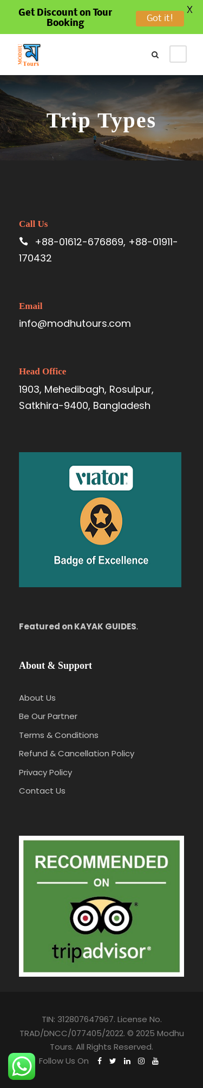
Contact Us (42, 790)
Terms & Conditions (59, 735)
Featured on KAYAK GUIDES (77, 626)
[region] (101, 989)
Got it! (160, 19)
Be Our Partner (48, 716)
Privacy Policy (45, 772)
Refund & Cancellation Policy (76, 753)
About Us (37, 697)
